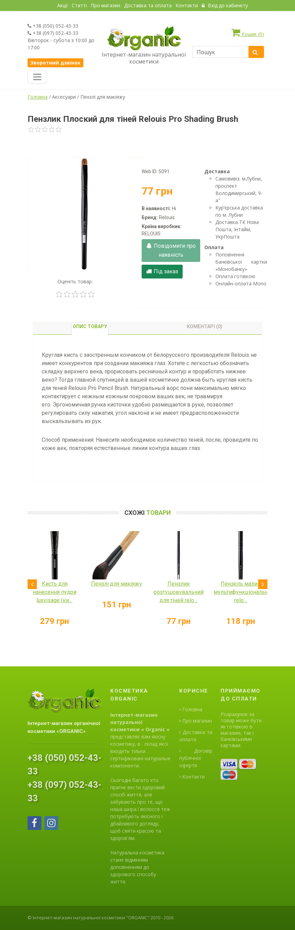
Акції (62, 5)
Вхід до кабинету (225, 5)
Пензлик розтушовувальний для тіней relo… (179, 592)
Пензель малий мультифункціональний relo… (244, 592)
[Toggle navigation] (37, 77)
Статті (79, 5)
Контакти (186, 5)
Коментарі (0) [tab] (204, 326)
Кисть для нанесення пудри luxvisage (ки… (55, 592)
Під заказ (162, 271)
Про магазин (105, 5)
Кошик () (247, 32)
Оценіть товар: (75, 281)
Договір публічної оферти (195, 758)
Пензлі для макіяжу (116, 583)
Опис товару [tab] (90, 326)
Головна (38, 97)
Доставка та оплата (148, 5)
